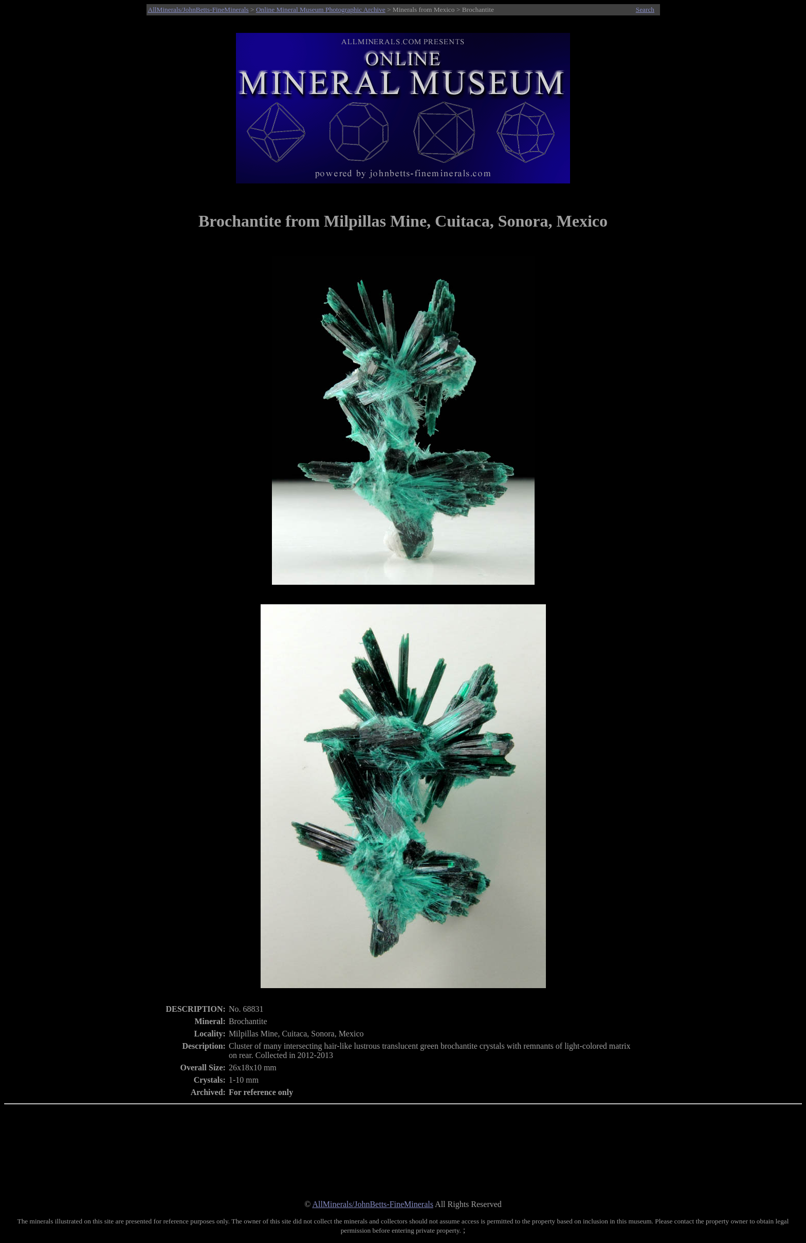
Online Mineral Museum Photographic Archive (321, 9)
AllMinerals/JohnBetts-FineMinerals (198, 9)
